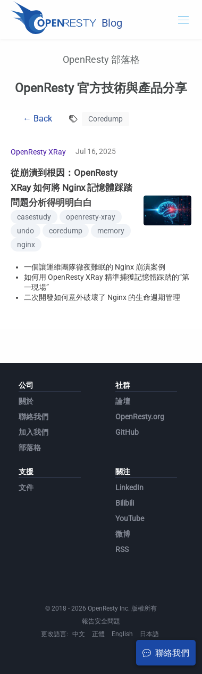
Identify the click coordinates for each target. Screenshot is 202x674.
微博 (122, 534)
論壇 (122, 401)
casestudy (34, 217)
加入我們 (33, 432)
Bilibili (124, 503)
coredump (65, 230)
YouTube (129, 518)
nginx (26, 244)
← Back (37, 118)
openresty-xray (90, 217)
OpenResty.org (139, 416)
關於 (26, 401)
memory (110, 230)
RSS (122, 549)
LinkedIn (129, 487)
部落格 (30, 447)
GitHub (127, 432)
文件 (26, 487)
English (122, 634)
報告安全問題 (101, 621)
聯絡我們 (33, 416)
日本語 (149, 634)
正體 (98, 634)
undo (25, 230)
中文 (78, 634)
